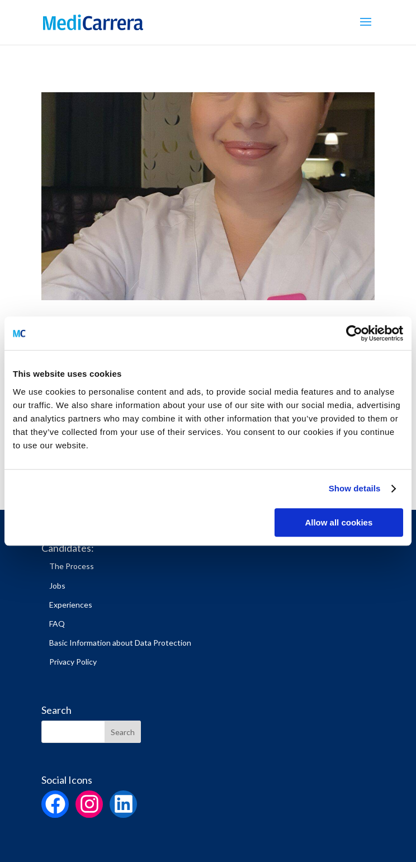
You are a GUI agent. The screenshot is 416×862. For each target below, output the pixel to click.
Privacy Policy (73, 661)
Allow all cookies (338, 522)
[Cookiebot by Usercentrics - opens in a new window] (354, 333)
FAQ (57, 623)
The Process (71, 566)
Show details (355, 488)
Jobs (57, 585)
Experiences (70, 604)
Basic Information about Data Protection (120, 642)
